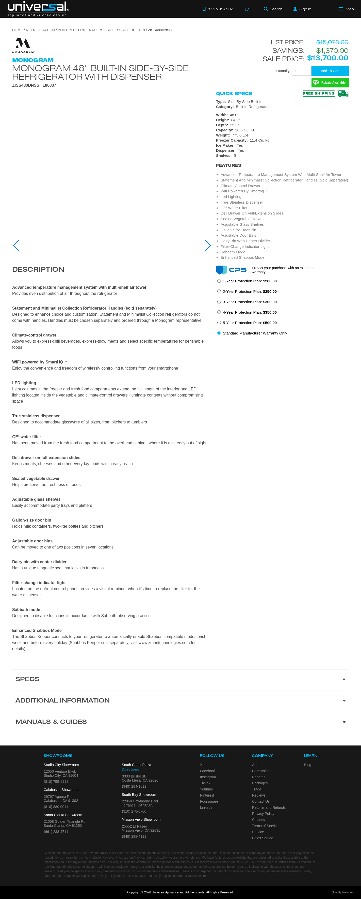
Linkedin (206, 807)
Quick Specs (234, 94)
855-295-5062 (249, 862)
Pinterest (207, 795)
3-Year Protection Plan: (250, 302)
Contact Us (261, 801)
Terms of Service (265, 826)
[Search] (273, 9)
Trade (256, 789)
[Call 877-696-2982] (218, 9)
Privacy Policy (263, 814)
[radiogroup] (282, 308)
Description (38, 270)
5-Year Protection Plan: (250, 323)
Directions (130, 769)
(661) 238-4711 (56, 832)
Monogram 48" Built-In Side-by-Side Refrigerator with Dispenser (100, 72)
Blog (307, 765)
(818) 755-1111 (56, 782)
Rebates (258, 777)
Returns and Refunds (269, 807)
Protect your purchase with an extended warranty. (283, 270)
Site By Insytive (342, 892)
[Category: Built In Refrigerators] (282, 107)
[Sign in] (302, 9)
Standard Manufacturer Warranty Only (255, 333)
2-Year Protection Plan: (250, 291)
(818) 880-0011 (56, 807)
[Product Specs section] (180, 679)
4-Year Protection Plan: (250, 312)
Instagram (208, 777)
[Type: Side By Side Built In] (282, 102)
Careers (258, 820)
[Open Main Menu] (347, 9)
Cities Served (262, 838)
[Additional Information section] (180, 701)
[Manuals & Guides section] (180, 722)
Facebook (208, 771)
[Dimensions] (282, 125)
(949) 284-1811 (134, 786)
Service (258, 832)
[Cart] (248, 9)
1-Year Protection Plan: (250, 281)
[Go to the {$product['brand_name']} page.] (23, 45)
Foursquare (209, 801)
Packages (260, 783)
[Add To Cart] (330, 71)
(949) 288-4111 (134, 836)
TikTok (205, 783)
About (256, 765)
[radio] (247, 282)
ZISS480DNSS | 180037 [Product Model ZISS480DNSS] (34, 85)
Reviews (259, 795)
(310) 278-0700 (134, 811)
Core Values (261, 771)
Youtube (206, 789)
